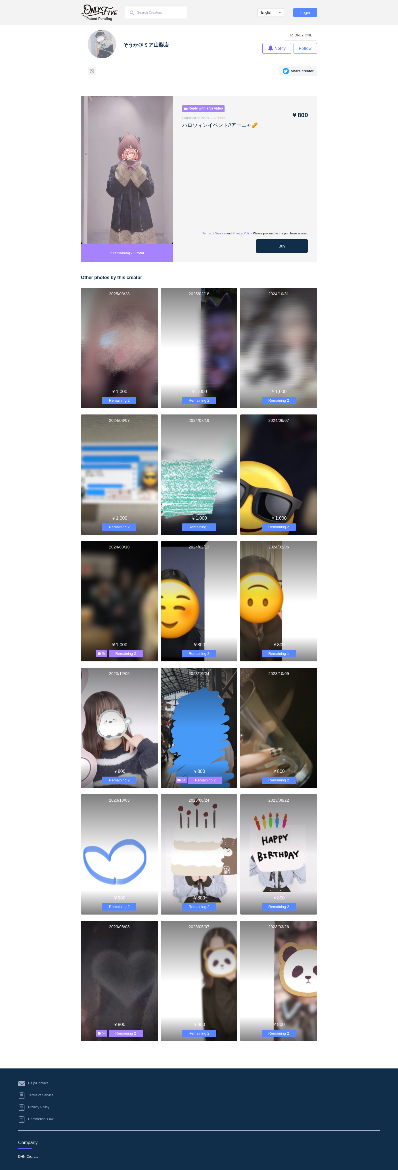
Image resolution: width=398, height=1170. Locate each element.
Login (305, 12)
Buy (281, 246)
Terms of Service (214, 233)
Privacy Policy (242, 233)
